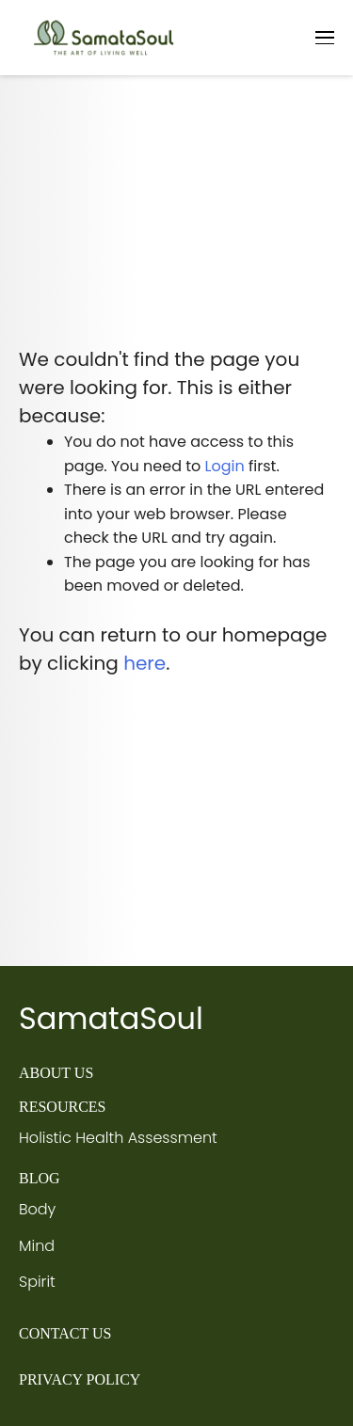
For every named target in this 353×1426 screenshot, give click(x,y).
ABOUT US (56, 1073)
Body (37, 1209)
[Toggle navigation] (324, 37)
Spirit (37, 1281)
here (144, 663)
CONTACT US (65, 1333)
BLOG (39, 1178)
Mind (37, 1246)
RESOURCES (62, 1107)
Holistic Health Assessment (118, 1138)
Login (225, 466)
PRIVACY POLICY (79, 1379)
